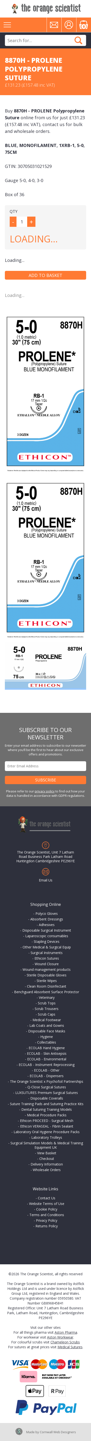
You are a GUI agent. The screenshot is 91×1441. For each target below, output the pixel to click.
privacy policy (45, 791)
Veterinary (47, 997)
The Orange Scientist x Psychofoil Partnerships (46, 1081)
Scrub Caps (46, 1014)
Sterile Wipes (47, 980)
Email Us (45, 880)
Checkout (46, 1158)
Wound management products (47, 969)
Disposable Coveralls (46, 1098)
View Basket (46, 1153)
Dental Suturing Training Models (46, 1109)
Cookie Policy (46, 1209)
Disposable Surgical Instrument (46, 930)
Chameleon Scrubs (65, 1342)
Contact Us (46, 1198)
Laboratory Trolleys (46, 1137)
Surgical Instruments (47, 952)
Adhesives (47, 924)
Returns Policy (46, 1226)
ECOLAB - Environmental (46, 1059)
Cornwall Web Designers (58, 1432)
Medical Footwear (47, 1020)
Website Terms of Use (46, 1203)
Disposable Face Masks (46, 1031)
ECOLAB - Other (46, 1070)
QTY (13, 211)
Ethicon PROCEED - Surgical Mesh (46, 1120)
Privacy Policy (46, 1220)
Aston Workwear (60, 1337)
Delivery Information (47, 1164)
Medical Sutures (70, 1347)
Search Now (78, 40)
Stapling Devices (46, 941)
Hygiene (46, 1036)
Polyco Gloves (46, 913)
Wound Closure (47, 964)
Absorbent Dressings (46, 919)
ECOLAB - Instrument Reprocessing (46, 1064)
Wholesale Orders (47, 1169)
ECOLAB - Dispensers (47, 1076)
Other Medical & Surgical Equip (47, 947)
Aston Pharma (66, 1332)
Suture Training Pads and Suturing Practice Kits (46, 1103)
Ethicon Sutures (46, 958)
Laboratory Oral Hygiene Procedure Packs (47, 1131)
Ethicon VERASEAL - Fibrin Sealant (46, 1126)
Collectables (46, 1042)
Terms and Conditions (46, 1214)
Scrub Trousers (46, 1008)
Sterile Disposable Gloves (46, 975)
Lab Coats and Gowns (46, 1025)
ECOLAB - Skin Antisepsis (46, 1053)
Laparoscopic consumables (46, 936)
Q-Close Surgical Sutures (46, 1087)
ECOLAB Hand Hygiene (47, 1048)
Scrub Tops (47, 1003)
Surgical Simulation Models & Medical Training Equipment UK (46, 1145)
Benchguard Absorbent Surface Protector (46, 992)
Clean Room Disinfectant (46, 986)
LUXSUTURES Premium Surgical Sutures (46, 1092)
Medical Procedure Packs (46, 1115)
